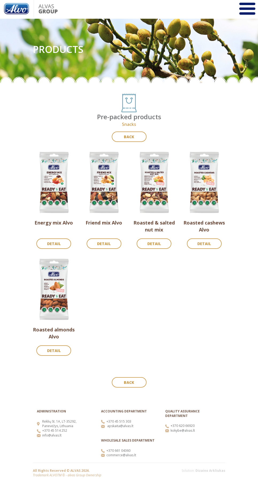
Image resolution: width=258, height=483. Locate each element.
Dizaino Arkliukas (210, 470)
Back (129, 136)
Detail (54, 243)
